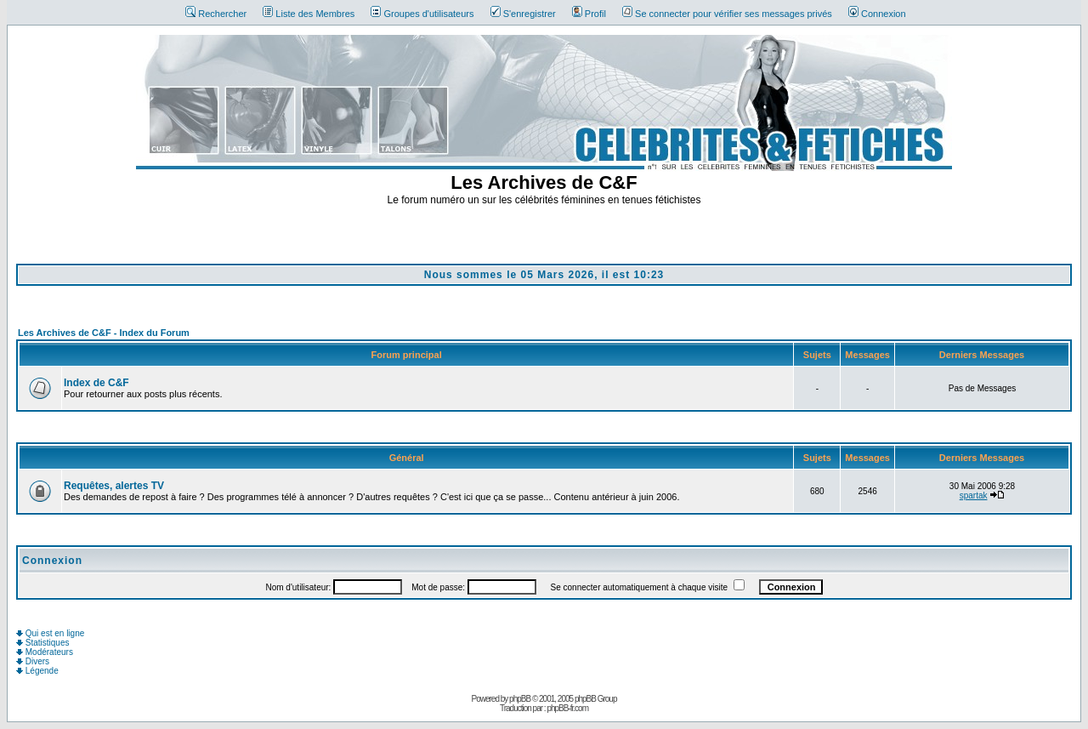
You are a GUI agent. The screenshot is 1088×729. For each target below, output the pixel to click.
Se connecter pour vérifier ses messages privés (727, 14)
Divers (32, 661)
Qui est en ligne (50, 633)
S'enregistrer (523, 14)
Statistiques (42, 642)
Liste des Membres (308, 14)
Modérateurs (44, 652)
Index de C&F (96, 383)
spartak (974, 495)
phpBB (519, 698)
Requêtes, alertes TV (114, 486)
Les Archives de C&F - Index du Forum (104, 332)
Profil (589, 14)
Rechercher (215, 14)
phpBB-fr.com (567, 708)
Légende (37, 670)
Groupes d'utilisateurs (422, 14)
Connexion (877, 14)
